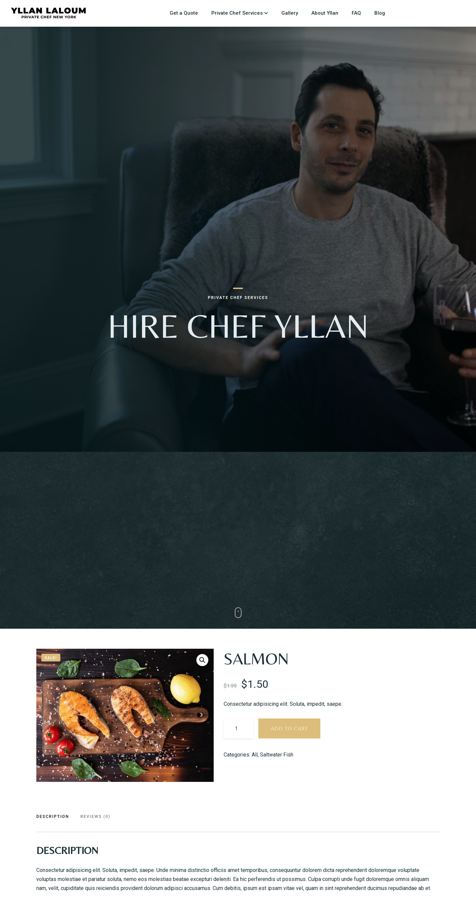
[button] (202, 660)
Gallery (289, 13)
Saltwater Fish (276, 755)
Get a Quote (184, 13)
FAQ (356, 13)
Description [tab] (52, 816)
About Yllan (324, 13)
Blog (379, 13)
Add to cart (289, 728)
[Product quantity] (239, 728)
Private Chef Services (237, 13)
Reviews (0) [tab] (95, 816)
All (255, 755)
